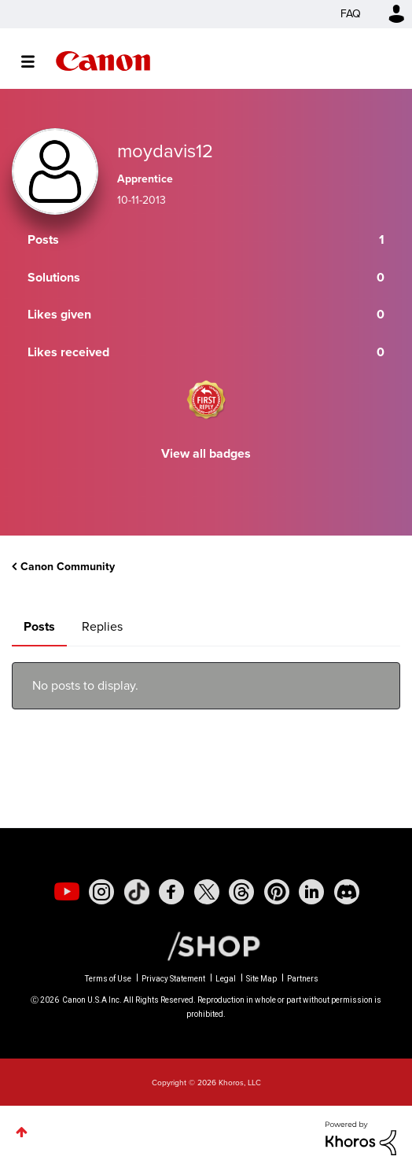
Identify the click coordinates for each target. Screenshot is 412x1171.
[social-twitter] (206, 891)
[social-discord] (346, 891)
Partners (302, 978)
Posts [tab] (39, 626)
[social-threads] (241, 891)
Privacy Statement (173, 978)
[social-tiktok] (136, 891)
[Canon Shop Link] (206, 945)
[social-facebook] (171, 891)
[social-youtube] (66, 891)
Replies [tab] (102, 626)
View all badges (206, 453)
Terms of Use (108, 978)
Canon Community (103, 61)
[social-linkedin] (311, 891)
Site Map (261, 978)
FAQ (350, 14)
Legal (225, 978)
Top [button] (21, 1132)
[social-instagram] (101, 891)
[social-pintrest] (276, 891)
